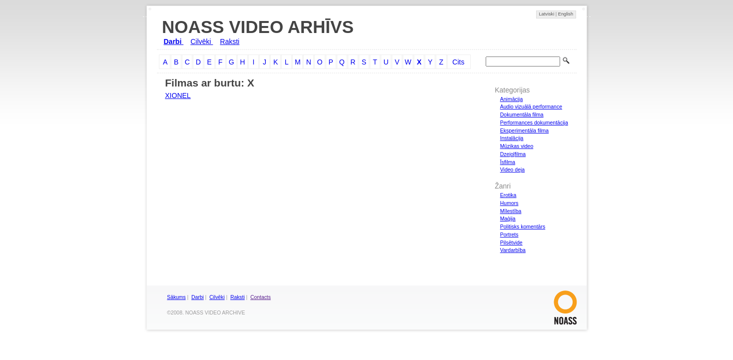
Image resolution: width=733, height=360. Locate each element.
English (565, 14)
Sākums (176, 297)
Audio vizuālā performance (531, 107)
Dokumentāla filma (522, 115)
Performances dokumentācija (534, 123)
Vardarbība (513, 250)
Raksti (229, 42)
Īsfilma (507, 162)
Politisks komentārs (522, 227)
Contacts (260, 297)
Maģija (508, 219)
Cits (458, 62)
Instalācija (512, 138)
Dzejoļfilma (513, 154)
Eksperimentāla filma (524, 131)
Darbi (174, 42)
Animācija (511, 99)
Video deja (512, 169)
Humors (509, 203)
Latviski (547, 14)
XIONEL (177, 96)
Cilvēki (201, 42)
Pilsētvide (511, 243)
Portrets (509, 235)
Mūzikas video (517, 146)
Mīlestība (511, 211)
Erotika (508, 195)
